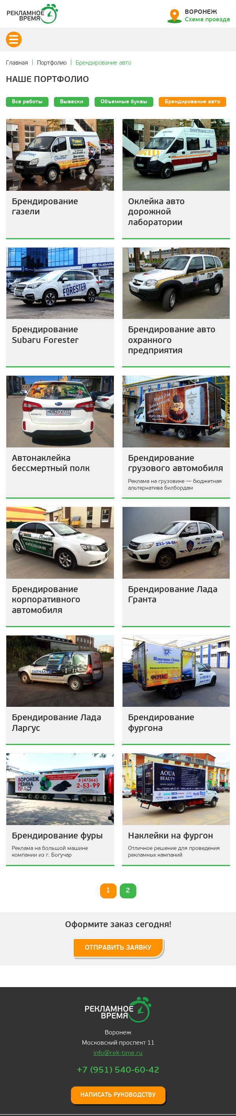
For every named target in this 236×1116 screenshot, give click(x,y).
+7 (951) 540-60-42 (118, 1070)
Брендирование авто (192, 102)
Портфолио (52, 63)
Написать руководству (118, 1095)
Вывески (71, 102)
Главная (17, 63)
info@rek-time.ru (118, 1053)
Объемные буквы (123, 102)
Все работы (27, 102)
